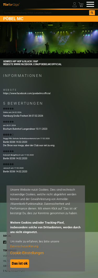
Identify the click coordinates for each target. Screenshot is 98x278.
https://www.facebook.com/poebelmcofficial (26, 93)
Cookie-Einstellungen (27, 253)
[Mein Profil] (75, 4)
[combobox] (46, 12)
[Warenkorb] (80, 4)
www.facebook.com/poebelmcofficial (38, 64)
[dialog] (46, 228)
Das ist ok (20, 263)
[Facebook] (4, 242)
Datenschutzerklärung (24, 246)
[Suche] (92, 12)
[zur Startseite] (11, 4)
